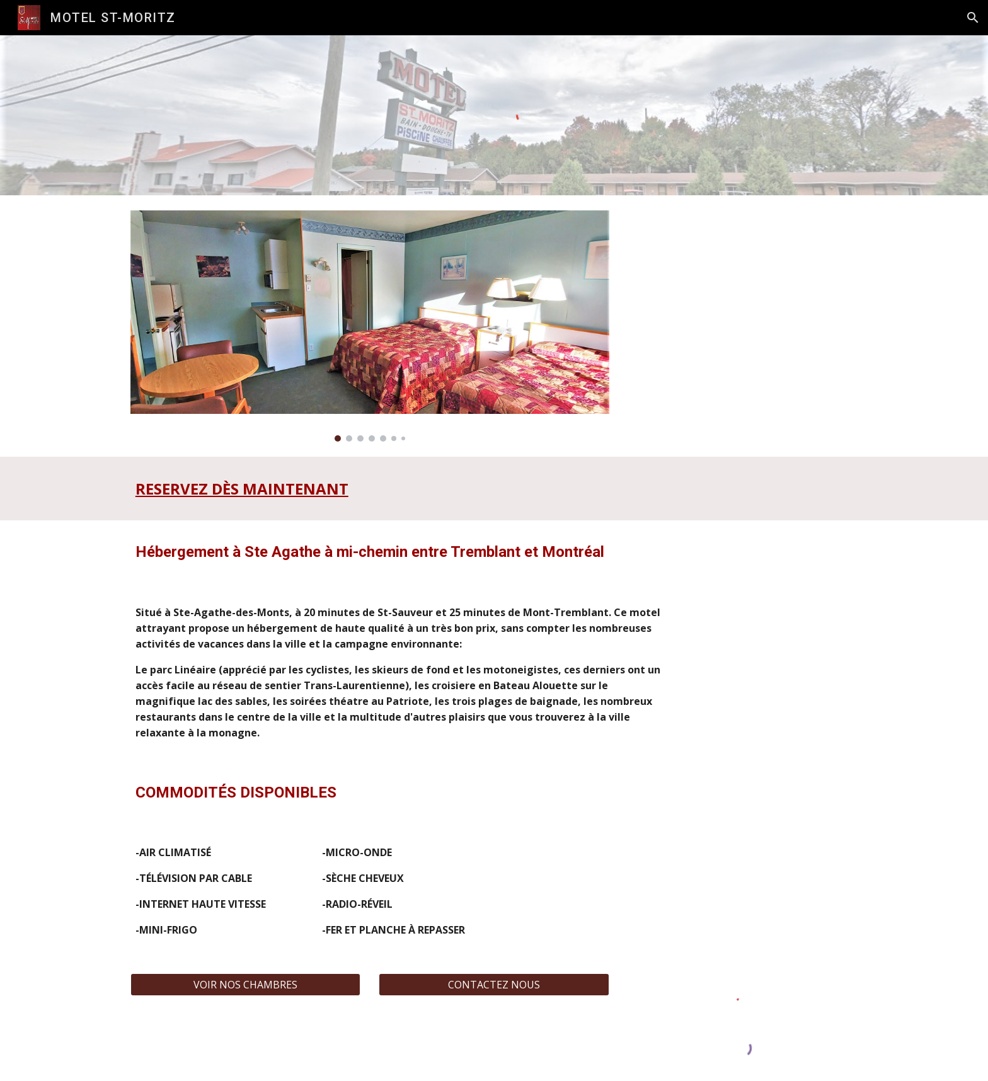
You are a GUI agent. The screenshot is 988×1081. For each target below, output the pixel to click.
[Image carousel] (369, 326)
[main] (338, 488)
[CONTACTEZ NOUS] (493, 985)
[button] (973, 18)
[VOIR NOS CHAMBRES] (245, 985)
